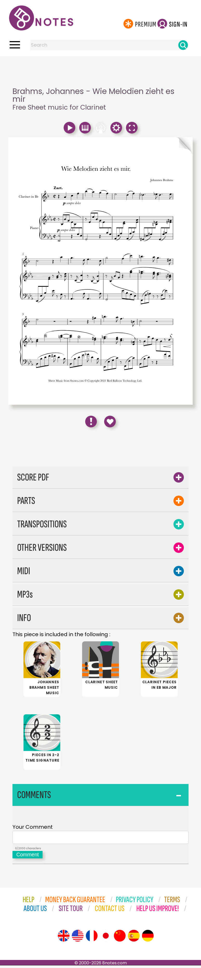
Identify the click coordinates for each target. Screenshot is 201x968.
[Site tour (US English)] (77, 938)
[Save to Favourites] (110, 421)
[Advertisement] (100, 66)
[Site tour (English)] (63, 938)
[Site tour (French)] (91, 938)
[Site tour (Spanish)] (133, 938)
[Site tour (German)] (147, 938)
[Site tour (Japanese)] (105, 938)
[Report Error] (91, 421)
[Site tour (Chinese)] (119, 938)
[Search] (183, 45)
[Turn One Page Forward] (146, 145)
